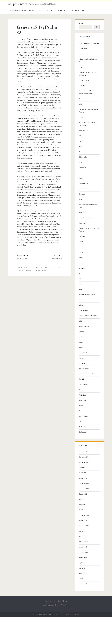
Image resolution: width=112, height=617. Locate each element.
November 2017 (84, 526)
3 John (81, 141)
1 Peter (81, 67)
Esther (81, 199)
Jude (80, 300)
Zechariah (82, 427)
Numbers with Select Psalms (88, 374)
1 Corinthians (83, 49)
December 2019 (84, 483)
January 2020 (83, 478)
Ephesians (82, 194)
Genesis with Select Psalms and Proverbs (89, 230)
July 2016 (82, 563)
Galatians (82, 223)
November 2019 (84, 489)
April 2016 (82, 573)
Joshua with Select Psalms (87, 294)
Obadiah (81, 379)
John (80, 284)
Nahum (81, 358)
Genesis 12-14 (22, 258)
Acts (80, 146)
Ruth (80, 411)
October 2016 (83, 552)
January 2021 (83, 452)
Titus (80, 421)
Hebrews (82, 247)
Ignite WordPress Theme (45, 614)
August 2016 (83, 557)
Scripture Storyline (19, 4)
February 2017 (83, 542)
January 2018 (83, 520)
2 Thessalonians (84, 131)
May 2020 (82, 468)
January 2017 (83, 547)
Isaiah (81, 258)
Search (81, 23)
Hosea (81, 252)
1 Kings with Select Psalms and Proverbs (88, 60)
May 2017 (82, 531)
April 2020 (82, 473)
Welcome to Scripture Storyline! (25, 10)
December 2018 (84, 515)
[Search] (97, 27)
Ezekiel (81, 213)
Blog (46, 10)
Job (80, 273)
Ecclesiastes (83, 189)
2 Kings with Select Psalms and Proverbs (88, 111)
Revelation (82, 400)
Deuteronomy (83, 183)
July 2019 (82, 499)
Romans (81, 406)
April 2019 (82, 510)
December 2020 (84, 457)
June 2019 (82, 505)
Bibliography (83, 157)
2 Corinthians (83, 99)
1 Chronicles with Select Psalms (89, 43)
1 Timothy (82, 86)
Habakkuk (82, 236)
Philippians (82, 395)
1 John (81, 54)
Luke (80, 321)
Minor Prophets (84, 353)
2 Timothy (82, 136)
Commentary (25, 268)
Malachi (81, 332)
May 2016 (82, 568)
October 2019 (83, 494)
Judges (81, 305)
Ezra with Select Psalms (86, 218)
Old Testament (58, 10)
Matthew (81, 342)
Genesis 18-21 (57, 258)
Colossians (82, 168)
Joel (80, 279)
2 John (81, 104)
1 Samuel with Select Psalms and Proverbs (87, 74)
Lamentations (83, 310)
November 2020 (84, 462)
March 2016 (82, 579)
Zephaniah (82, 432)
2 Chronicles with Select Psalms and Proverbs (86, 92)
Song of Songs (83, 416)
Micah (81, 347)
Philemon (82, 390)
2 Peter (81, 117)
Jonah (80, 289)
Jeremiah (82, 268)
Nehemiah (82, 363)
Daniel (81, 178)
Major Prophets (84, 326)
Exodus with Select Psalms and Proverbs (88, 206)
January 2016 (83, 584)
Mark (80, 337)
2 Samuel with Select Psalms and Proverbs (88, 124)
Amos (81, 152)
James (81, 263)
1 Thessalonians (84, 80)
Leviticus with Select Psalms (88, 316)
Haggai (81, 242)
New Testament (76, 10)
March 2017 (82, 536)
